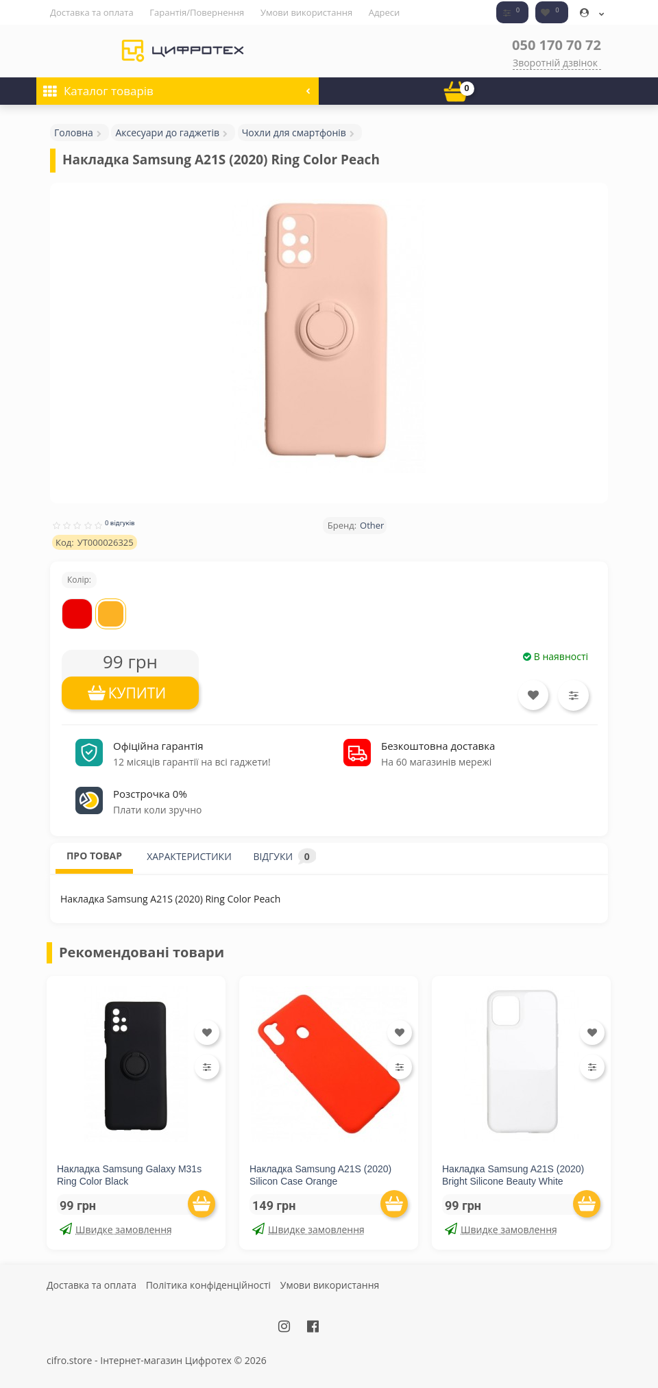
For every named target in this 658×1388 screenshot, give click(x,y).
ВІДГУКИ (285, 856)
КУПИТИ (137, 693)
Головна (73, 132)
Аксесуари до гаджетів (167, 132)
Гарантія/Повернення (196, 12)
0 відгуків (120, 523)
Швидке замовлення (116, 1229)
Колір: (79, 579)
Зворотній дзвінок (555, 62)
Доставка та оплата (92, 12)
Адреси (384, 12)
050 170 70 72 (556, 45)
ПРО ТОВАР (94, 855)
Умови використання (306, 12)
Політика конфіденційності (208, 1284)
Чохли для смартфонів (294, 132)
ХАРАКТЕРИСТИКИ (189, 856)
